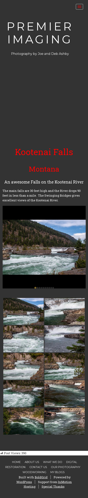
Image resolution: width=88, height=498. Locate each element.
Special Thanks (53, 487)
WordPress (24, 482)
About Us (32, 462)
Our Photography (65, 467)
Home (16, 462)
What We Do (52, 462)
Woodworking (34, 472)
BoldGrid (41, 477)
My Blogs (57, 472)
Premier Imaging (40, 32)
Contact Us (38, 467)
